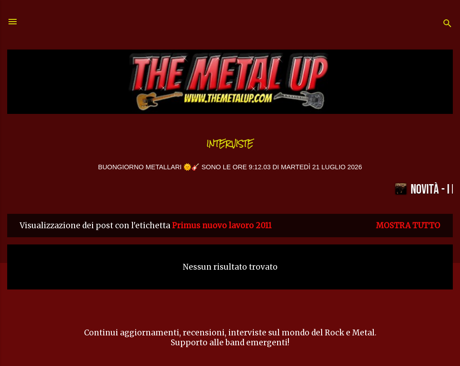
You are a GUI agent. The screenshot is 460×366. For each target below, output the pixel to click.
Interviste (230, 143)
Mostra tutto (408, 225)
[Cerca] (447, 24)
